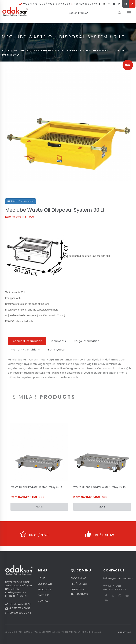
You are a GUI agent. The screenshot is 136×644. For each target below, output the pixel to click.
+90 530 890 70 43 (85, 3)
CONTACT (44, 600)
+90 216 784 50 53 (59, 3)
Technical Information (27, 341)
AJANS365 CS (124, 632)
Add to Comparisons (21, 201)
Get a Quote (56, 349)
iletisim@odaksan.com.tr (118, 578)
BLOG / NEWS (34, 532)
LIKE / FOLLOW (99, 532)
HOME (41, 578)
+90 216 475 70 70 (34, 3)
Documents (58, 341)
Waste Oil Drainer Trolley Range (57, 50)
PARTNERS (43, 595)
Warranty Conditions (26, 349)
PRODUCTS (21, 50)
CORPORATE (45, 584)
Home (5, 50)
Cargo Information (87, 341)
